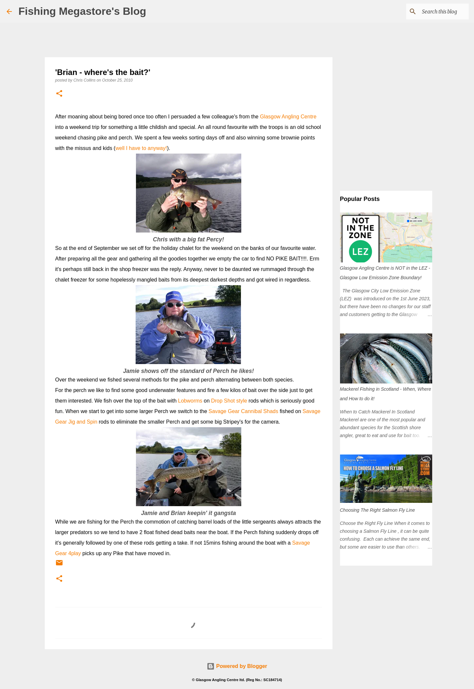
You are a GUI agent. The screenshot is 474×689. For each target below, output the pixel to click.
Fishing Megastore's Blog (82, 11)
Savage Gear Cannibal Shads (243, 411)
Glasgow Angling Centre (288, 116)
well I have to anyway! (141, 148)
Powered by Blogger (237, 666)
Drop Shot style (229, 401)
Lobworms (190, 401)
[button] (59, 93)
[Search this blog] (434, 11)
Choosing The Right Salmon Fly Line (377, 510)
